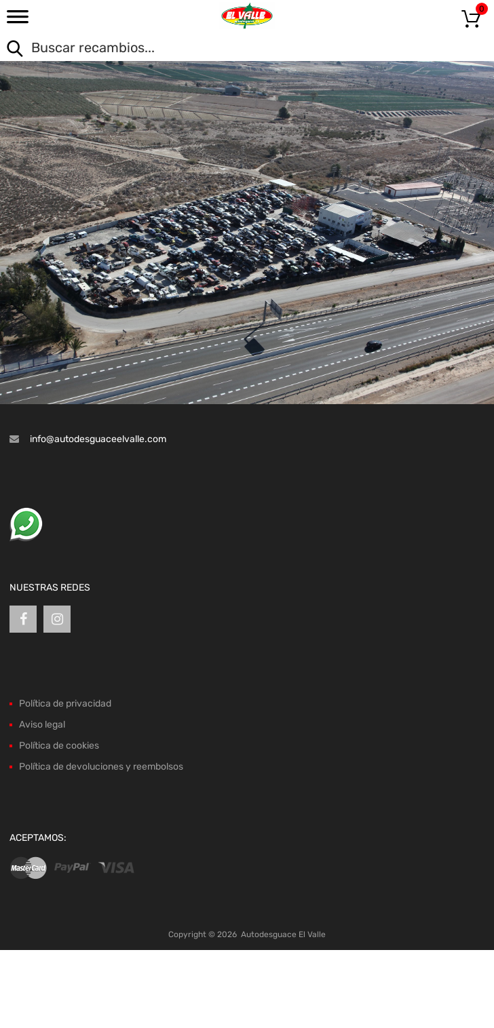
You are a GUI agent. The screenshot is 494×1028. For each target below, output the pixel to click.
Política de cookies (59, 745)
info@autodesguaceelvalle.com (98, 439)
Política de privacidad (65, 703)
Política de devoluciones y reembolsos (101, 766)
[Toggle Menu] (17, 21)
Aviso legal (42, 724)
